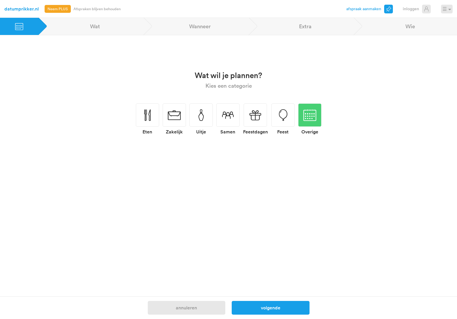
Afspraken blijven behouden (97, 8)
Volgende (270, 307)
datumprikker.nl (21, 9)
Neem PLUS (58, 8)
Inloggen (411, 8)
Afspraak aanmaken (363, 8)
